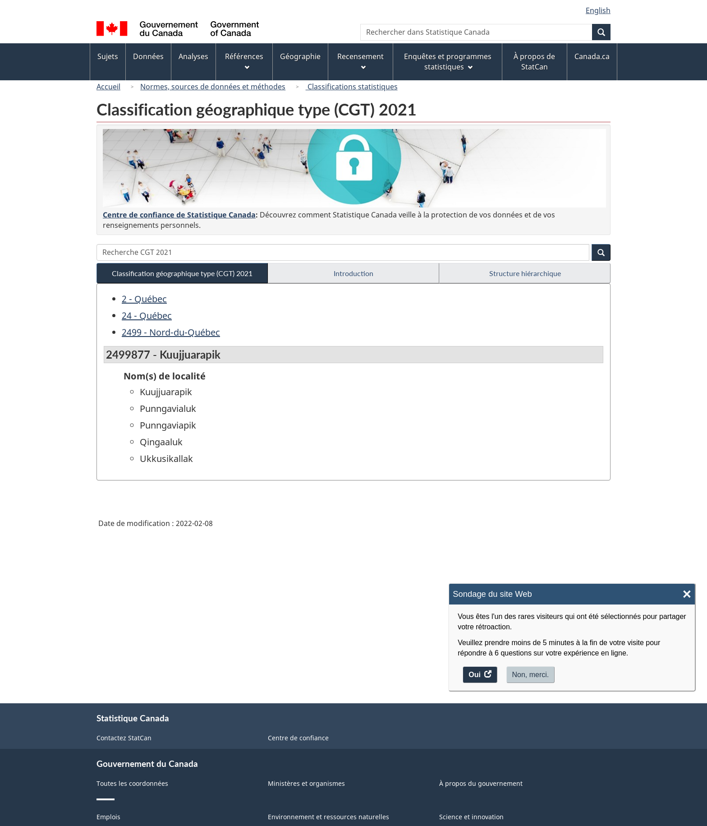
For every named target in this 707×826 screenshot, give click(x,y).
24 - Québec (147, 315)
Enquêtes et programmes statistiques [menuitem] (447, 61)
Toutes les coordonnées (132, 783)
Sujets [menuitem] (107, 56)
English (598, 10)
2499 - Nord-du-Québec (171, 332)
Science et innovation (471, 816)
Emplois (108, 816)
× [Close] (687, 594)
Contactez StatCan (124, 738)
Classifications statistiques (352, 87)
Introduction (353, 273)
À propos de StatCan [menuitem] (534, 61)
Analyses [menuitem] (193, 56)
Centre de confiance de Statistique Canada (179, 215)
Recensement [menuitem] (360, 60)
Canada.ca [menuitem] (592, 56)
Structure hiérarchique (525, 273)
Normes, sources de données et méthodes (212, 87)
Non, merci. (530, 674)
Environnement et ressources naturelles (328, 816)
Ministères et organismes (306, 783)
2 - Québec (144, 299)
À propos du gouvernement (481, 783)
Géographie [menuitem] (300, 56)
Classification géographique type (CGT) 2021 (182, 273)
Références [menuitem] (244, 60)
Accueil (108, 87)
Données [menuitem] (148, 56)
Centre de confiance (298, 738)
